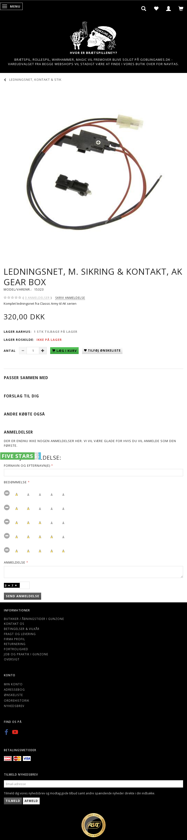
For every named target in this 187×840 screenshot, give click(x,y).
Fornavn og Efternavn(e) (27, 465)
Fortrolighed (16, 649)
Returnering (15, 644)
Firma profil (14, 639)
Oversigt (11, 659)
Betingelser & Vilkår (21, 629)
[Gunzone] (93, 34)
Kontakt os (14, 624)
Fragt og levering (20, 634)
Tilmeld (13, 801)
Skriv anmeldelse (70, 298)
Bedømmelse (15, 482)
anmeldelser (37, 298)
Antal (10, 350)
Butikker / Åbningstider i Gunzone (34, 619)
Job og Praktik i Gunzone (26, 654)
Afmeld (31, 801)
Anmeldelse (14, 562)
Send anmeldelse (22, 596)
